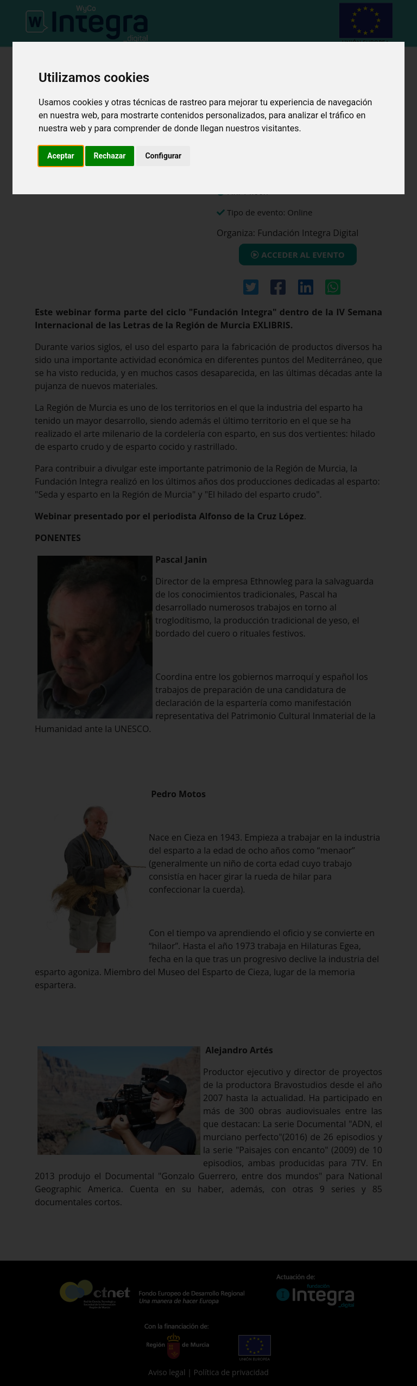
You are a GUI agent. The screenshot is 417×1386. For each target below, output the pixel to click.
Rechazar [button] (110, 155)
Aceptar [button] (60, 155)
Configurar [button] (163, 155)
